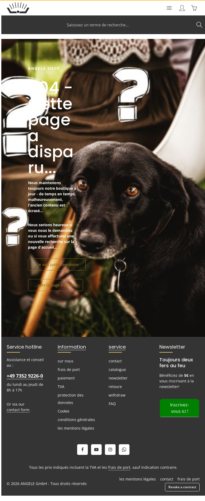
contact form (18, 409)
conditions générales (76, 419)
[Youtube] (96, 449)
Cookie (63, 411)
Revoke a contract (182, 487)
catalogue (117, 369)
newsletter (118, 378)
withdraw (117, 395)
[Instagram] (110, 449)
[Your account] (182, 8)
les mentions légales (76, 428)
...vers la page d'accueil (55, 285)
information (72, 347)
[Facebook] (82, 449)
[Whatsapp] (124, 449)
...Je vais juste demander (57, 264)
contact (115, 360)
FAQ (112, 403)
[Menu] (169, 8)
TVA (61, 386)
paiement (66, 378)
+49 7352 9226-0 (25, 376)
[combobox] (97, 24)
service (117, 347)
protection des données (71, 399)
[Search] (199, 24)
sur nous (65, 360)
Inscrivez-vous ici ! (179, 408)
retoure (115, 386)
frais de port (69, 369)
